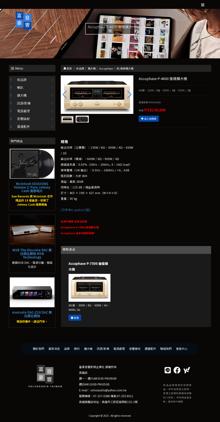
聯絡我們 (166, 348)
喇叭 (20, 87)
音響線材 (23, 119)
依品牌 (22, 80)
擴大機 (22, 95)
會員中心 (181, 348)
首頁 (67, 68)
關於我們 (38, 348)
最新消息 (54, 348)
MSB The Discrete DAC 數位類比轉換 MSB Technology (32, 253)
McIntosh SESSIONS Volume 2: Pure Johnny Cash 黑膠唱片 (32, 187)
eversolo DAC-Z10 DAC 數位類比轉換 (32, 314)
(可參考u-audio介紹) (75, 210)
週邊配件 (23, 126)
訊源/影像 (24, 103)
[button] (129, 94)
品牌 (67, 348)
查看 (75, 317)
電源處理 (23, 111)
